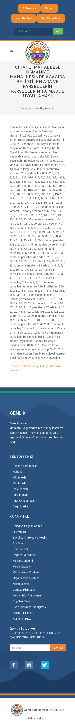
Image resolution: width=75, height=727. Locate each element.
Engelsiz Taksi (21, 601)
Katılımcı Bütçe (22, 618)
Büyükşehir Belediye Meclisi (30, 537)
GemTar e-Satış (50, 18)
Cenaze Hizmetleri (24, 589)
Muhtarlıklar (20, 483)
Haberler (18, 471)
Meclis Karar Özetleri (26, 572)
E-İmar (49, 8)
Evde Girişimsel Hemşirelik (29, 607)
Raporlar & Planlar (24, 555)
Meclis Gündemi (23, 560)
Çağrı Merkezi (21, 506)
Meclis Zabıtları (22, 566)
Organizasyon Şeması (26, 578)
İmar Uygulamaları (44, 108)
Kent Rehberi (24, 18)
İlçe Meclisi (19, 531)
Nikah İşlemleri (22, 583)
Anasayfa (26, 108)
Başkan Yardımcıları (25, 465)
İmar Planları (21, 494)
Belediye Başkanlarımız (27, 526)
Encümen (19, 543)
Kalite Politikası (22, 612)
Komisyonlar (20, 549)
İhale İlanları (20, 489)
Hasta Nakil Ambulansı (27, 595)
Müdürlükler (20, 477)
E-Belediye (29, 8)
